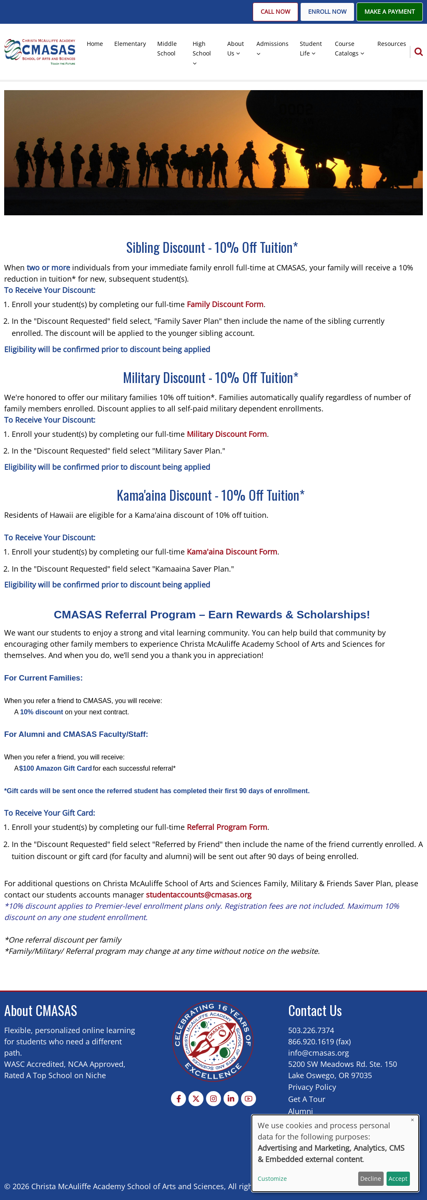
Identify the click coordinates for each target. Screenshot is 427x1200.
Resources (391, 44)
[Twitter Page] (195, 1098)
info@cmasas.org (318, 1053)
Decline (370, 1178)
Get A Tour (306, 1099)
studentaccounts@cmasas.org (198, 895)
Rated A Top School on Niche (55, 1075)
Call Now (275, 11)
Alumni (300, 1111)
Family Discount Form (225, 304)
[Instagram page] (213, 1098)
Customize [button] (272, 1178)
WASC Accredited (34, 1064)
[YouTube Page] (248, 1098)
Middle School (167, 48)
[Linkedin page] (231, 1098)
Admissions (272, 44)
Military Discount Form (226, 434)
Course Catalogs (347, 48)
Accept (398, 1178)
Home (95, 44)
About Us (235, 48)
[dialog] (335, 1153)
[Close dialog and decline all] (412, 1120)
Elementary (130, 44)
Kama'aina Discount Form (232, 552)
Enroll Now (327, 11)
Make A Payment (389, 11)
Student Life (311, 48)
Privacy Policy (312, 1087)
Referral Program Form (227, 827)
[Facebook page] (178, 1098)
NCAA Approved (95, 1064)
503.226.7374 (311, 1030)
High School (202, 48)
